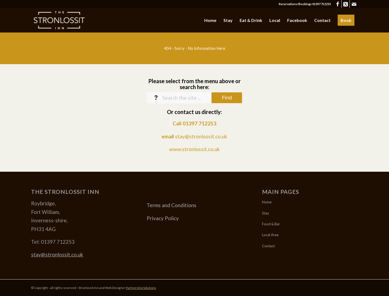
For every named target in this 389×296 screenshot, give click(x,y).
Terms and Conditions (171, 205)
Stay (265, 213)
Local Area (270, 235)
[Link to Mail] (354, 4)
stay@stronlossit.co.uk (201, 136)
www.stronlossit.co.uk (194, 149)
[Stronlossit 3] (58, 20)
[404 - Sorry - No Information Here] (194, 48)
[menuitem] (210, 20)
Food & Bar (271, 224)
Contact (268, 246)
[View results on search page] (227, 97)
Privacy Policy (163, 218)
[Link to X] (346, 4)
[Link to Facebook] (337, 4)
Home (266, 202)
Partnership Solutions (141, 288)
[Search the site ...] (194, 97)
